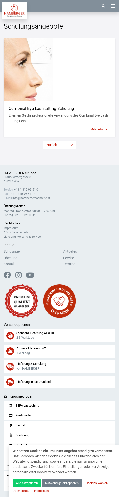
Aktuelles (70, 251)
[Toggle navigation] (113, 6)
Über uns (10, 258)
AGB (6, 232)
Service (68, 258)
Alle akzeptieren (27, 483)
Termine (69, 264)
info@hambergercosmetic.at (31, 198)
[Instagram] (20, 276)
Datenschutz (20, 232)
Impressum (11, 228)
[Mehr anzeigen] (59, 69)
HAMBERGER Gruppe (20, 173)
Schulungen (13, 251)
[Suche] (103, 6)
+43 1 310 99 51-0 (26, 189)
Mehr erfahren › (100, 129)
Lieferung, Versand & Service (22, 236)
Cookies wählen (97, 483)
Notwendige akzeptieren (62, 483)
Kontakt (10, 264)
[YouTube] (30, 276)
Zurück (51, 145)
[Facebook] (9, 276)
